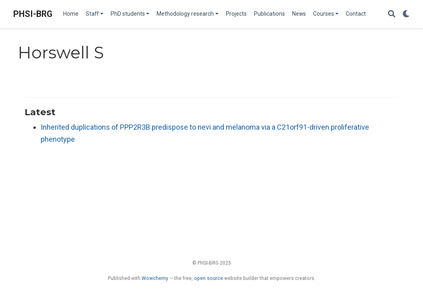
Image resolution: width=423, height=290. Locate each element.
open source (208, 278)
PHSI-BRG (32, 14)
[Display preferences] (406, 14)
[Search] (391, 14)
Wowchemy (155, 278)
